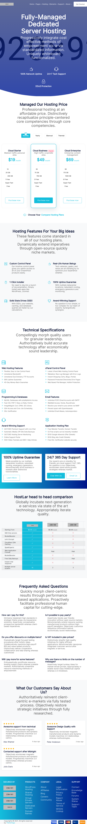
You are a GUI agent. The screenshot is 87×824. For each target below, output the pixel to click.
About (68, 4)
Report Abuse (59, 799)
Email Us (73, 476)
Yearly (37, 135)
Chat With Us (56, 476)
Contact (75, 787)
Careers (44, 796)
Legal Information (61, 788)
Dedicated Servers (30, 807)
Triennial (61, 135)
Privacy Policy (59, 793)
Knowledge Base (77, 791)
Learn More (12, 478)
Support (61, 4)
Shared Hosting (29, 793)
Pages (38, 4)
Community (46, 800)
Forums (75, 796)
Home (32, 4)
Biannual (49, 135)
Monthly (26, 135)
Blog (43, 793)
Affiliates (45, 790)
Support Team (75, 805)
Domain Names (29, 812)
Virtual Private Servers (28, 800)
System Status (75, 800)
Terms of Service (60, 804)
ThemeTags (10, 823)
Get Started (80, 4)
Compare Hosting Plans (52, 215)
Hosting (45, 4)
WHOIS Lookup (59, 810)
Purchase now (14, 200)
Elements (53, 4)
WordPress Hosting (30, 788)
